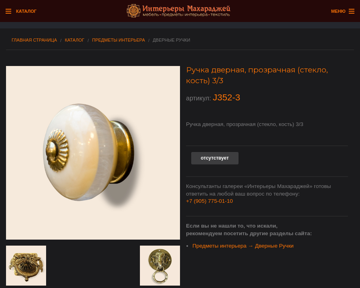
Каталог (75, 40)
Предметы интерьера (118, 40)
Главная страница (34, 40)
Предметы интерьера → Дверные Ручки (242, 246)
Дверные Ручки (171, 40)
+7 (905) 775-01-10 (209, 201)
